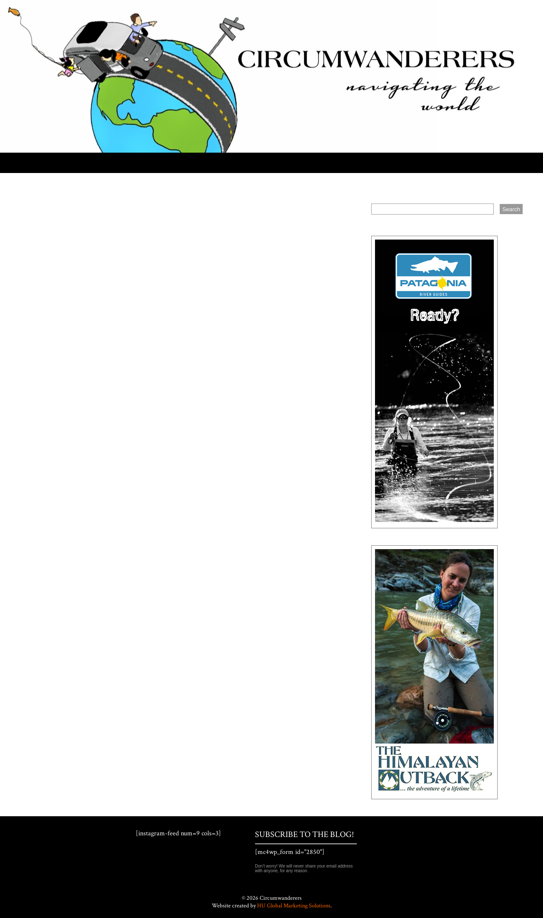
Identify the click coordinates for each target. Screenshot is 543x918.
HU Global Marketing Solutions (293, 906)
